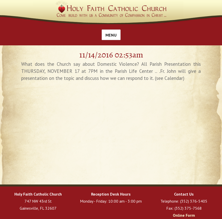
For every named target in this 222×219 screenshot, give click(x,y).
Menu (111, 35)
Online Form (184, 215)
